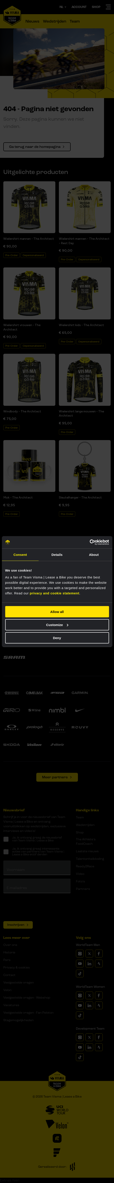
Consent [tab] (20, 554)
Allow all (57, 612)
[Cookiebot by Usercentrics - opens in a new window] (89, 542)
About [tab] (94, 554)
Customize (57, 624)
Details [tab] (57, 554)
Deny (57, 638)
